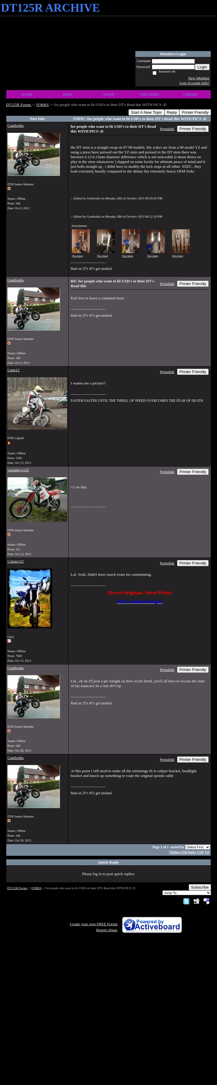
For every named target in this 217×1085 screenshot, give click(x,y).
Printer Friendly (195, 112)
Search (108, 94)
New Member (199, 78)
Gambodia (15, 125)
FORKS (42, 104)
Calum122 (15, 561)
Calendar (190, 94)
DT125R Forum (19, 104)
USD (200, 852)
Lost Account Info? (195, 83)
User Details (149, 94)
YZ (206, 852)
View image (77, 256)
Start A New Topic (146, 112)
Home (67, 94)
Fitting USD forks (182, 852)
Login (202, 67)
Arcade (26, 94)
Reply (172, 112)
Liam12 (13, 370)
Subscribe (200, 887)
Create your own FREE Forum (93, 924)
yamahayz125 (18, 470)
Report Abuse (106, 930)
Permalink (167, 129)
